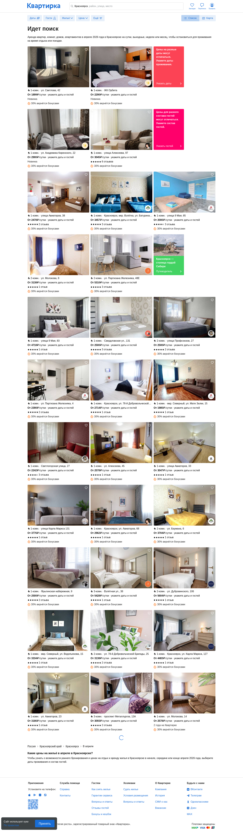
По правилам (11, 824)
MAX (189, 814)
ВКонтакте (197, 789)
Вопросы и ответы (102, 801)
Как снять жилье (101, 789)
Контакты (65, 795)
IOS (29, 795)
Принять (45, 823)
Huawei (40, 795)
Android (34, 795)
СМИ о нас (161, 801)
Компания (160, 789)
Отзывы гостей (100, 808)
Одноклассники (199, 801)
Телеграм (196, 795)
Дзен (193, 808)
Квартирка (45, 6)
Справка (65, 789)
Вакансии (160, 808)
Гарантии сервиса (102, 795)
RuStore (45, 795)
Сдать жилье (130, 789)
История (160, 795)
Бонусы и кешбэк (101, 814)
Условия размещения (135, 795)
